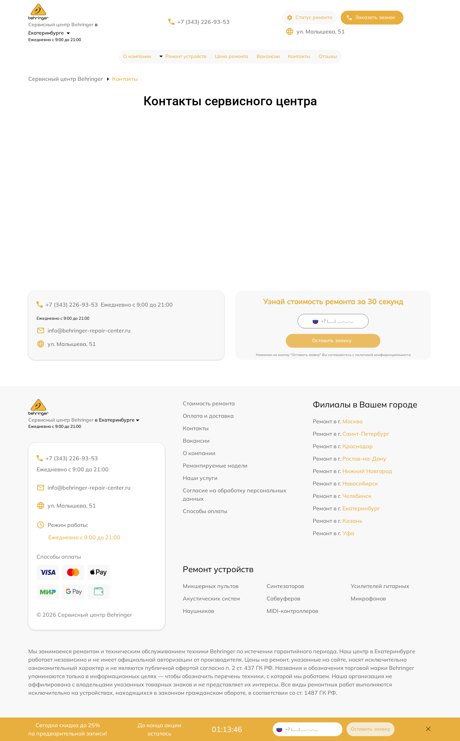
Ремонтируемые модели (215, 463)
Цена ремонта (231, 56)
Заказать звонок (370, 17)
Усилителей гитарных (380, 584)
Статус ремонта (309, 17)
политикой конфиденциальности (383, 344)
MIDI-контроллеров (292, 609)
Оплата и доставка (208, 413)
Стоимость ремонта (209, 401)
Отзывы (328, 56)
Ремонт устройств (186, 56)
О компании (137, 56)
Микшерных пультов (211, 584)
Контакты (299, 56)
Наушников (198, 609)
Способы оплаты (205, 509)
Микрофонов (368, 597)
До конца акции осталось (159, 729)
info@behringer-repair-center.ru (83, 330)
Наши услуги (200, 475)
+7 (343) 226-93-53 (203, 21)
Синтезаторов (285, 584)
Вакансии (268, 56)
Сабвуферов (283, 597)
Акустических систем (211, 597)
